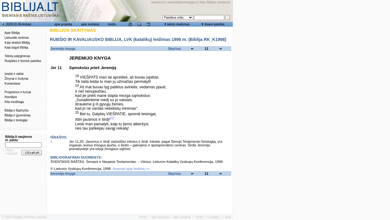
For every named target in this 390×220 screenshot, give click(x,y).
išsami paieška (214, 24)
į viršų (227, 217)
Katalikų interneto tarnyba (29, 217)
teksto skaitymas (178, 24)
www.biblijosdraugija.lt (182, 2)
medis (112, 24)
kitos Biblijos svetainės (215, 2)
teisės (143, 217)
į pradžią (213, 217)
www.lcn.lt (158, 2)
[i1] (112, 118)
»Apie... (10, 150)
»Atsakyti (11, 153)
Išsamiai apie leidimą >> (131, 168)
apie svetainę (90, 24)
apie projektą (63, 24)
